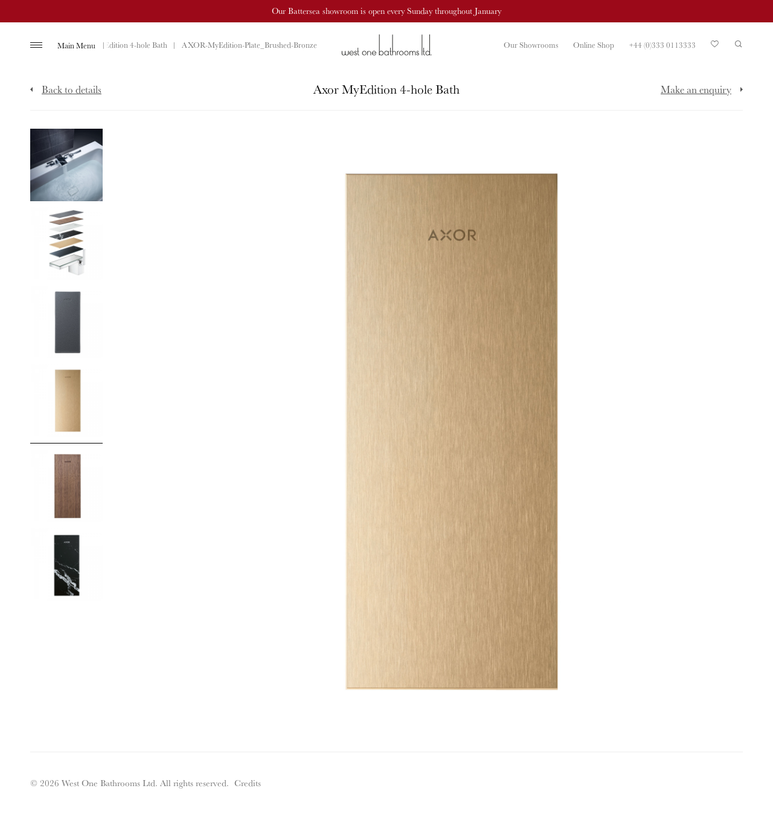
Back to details (71, 89)
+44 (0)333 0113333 (662, 44)
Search (738, 44)
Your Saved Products (715, 47)
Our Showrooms (531, 44)
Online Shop (593, 44)
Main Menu (76, 45)
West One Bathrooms (386, 45)
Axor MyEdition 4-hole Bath (121, 44)
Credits (247, 782)
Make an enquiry (696, 89)
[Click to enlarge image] (66, 165)
